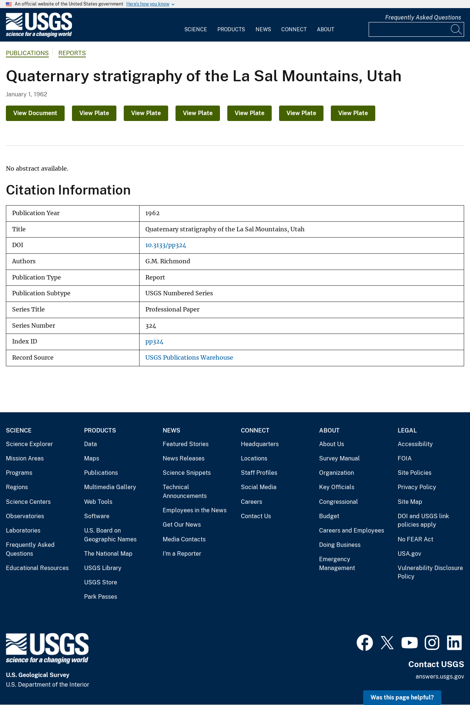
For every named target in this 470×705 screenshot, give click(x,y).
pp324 (154, 341)
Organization (336, 472)
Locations (254, 458)
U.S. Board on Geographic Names (110, 535)
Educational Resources (37, 568)
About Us (331, 444)
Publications (27, 53)
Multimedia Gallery (110, 487)
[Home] (39, 35)
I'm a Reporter (182, 553)
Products (231, 29)
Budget (329, 516)
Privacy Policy (417, 487)
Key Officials (336, 487)
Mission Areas (25, 458)
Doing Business (340, 544)
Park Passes (100, 596)
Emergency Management (337, 564)
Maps (91, 458)
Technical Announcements (185, 491)
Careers (251, 501)
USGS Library (103, 568)
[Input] (416, 29)
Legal (407, 430)
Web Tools (98, 501)
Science (195, 29)
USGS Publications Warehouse (189, 357)
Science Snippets (187, 472)
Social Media (258, 487)
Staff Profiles (259, 472)
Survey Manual (339, 458)
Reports (72, 53)
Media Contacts (184, 539)
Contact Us (256, 516)
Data (90, 444)
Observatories (25, 516)
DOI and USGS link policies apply (423, 520)
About (325, 29)
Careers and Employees (351, 530)
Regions (17, 487)
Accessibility (415, 444)
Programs (19, 472)
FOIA (405, 458)
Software (96, 516)
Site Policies (414, 472)
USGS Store (100, 582)
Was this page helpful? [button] (402, 697)
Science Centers (28, 501)
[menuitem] (195, 25)
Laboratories (23, 530)
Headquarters (260, 444)
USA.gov (409, 553)
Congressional (338, 501)
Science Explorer (29, 444)
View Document (35, 113)
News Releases (184, 458)
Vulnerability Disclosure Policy (430, 572)
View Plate (94, 113)
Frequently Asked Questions (423, 17)
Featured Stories (186, 444)
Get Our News (182, 524)
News (263, 29)
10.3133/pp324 (165, 245)
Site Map (410, 501)
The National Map (108, 553)
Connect (294, 29)
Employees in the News (195, 510)
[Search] (456, 29)
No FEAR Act (415, 539)
